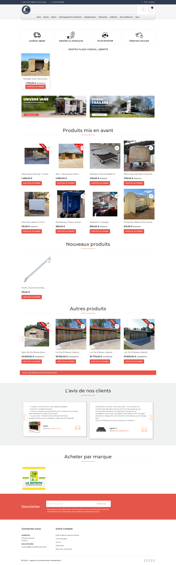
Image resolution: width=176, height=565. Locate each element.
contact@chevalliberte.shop (34, 547)
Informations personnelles (67, 535)
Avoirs (58, 542)
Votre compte (64, 528)
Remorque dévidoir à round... (138, 174)
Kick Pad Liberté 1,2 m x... (33, 222)
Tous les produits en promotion (39, 373)
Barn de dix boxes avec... (33, 352)
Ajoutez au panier (35, 87)
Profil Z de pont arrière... (33, 288)
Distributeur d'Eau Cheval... (69, 222)
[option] (88, 20)
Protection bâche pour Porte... (138, 222)
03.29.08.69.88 (58, 2)
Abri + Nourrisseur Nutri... (68, 174)
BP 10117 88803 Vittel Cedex (34, 2)
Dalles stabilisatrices (122, 431)
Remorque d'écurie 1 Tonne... (35, 174)
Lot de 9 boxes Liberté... (101, 352)
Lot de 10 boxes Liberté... (68, 352)
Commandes (61, 539)
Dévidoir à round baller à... (103, 174)
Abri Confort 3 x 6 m (54, 428)
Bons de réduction (64, 549)
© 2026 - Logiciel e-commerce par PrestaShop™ (41, 560)
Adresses (60, 545)
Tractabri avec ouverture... (35, 79)
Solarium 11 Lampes (99, 222)
